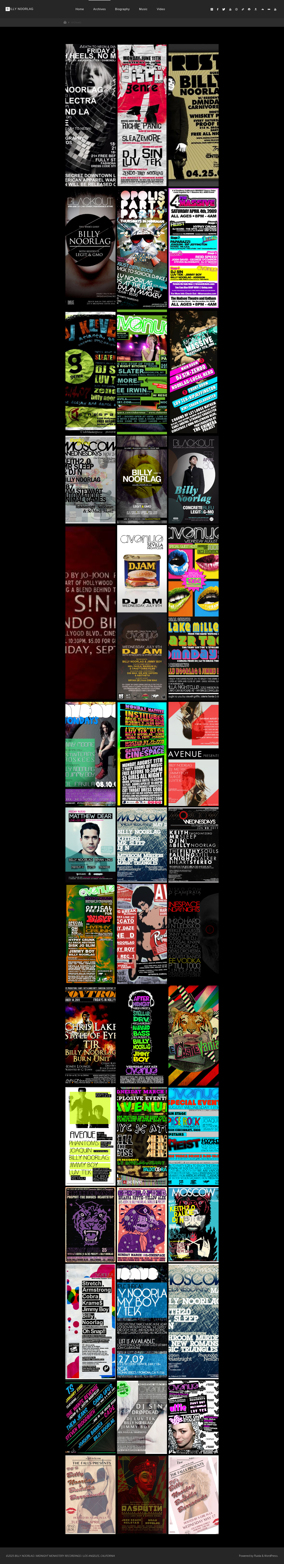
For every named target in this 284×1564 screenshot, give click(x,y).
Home (80, 9)
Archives (99, 9)
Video (161, 9)
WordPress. (271, 1555)
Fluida (257, 1555)
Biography (122, 9)
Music (143, 9)
